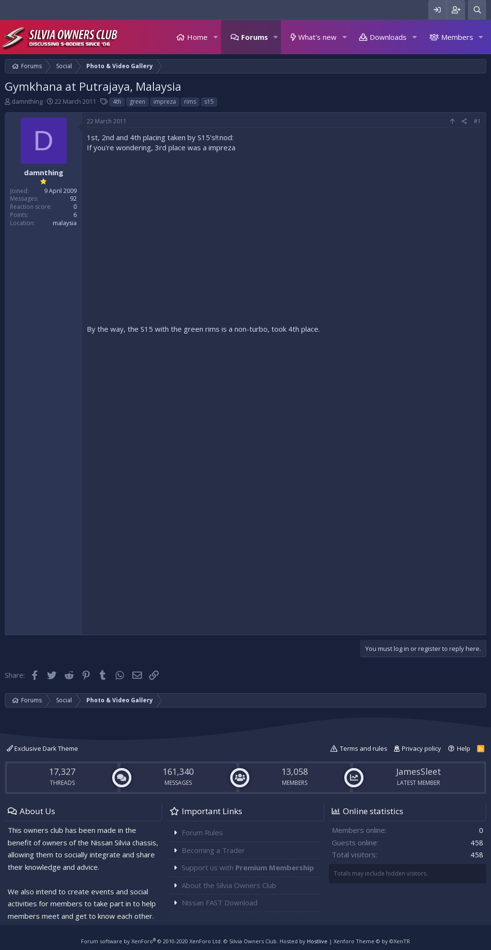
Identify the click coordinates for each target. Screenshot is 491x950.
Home (197, 37)
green (137, 101)
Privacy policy (421, 748)
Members (457, 37)
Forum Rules (202, 832)
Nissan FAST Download (219, 902)
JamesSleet (418, 771)
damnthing (27, 101)
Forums (254, 37)
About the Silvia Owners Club (229, 885)
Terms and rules (363, 748)
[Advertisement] (284, 562)
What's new (317, 37)
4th (117, 101)
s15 (209, 101)
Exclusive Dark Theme (42, 748)
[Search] (477, 10)
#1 (477, 121)
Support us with (248, 867)
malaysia (65, 223)
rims (190, 101)
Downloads (388, 37)
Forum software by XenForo (151, 941)
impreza (164, 101)
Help (463, 748)
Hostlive (317, 941)
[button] (215, 37)
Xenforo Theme (372, 941)
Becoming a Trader (213, 850)
